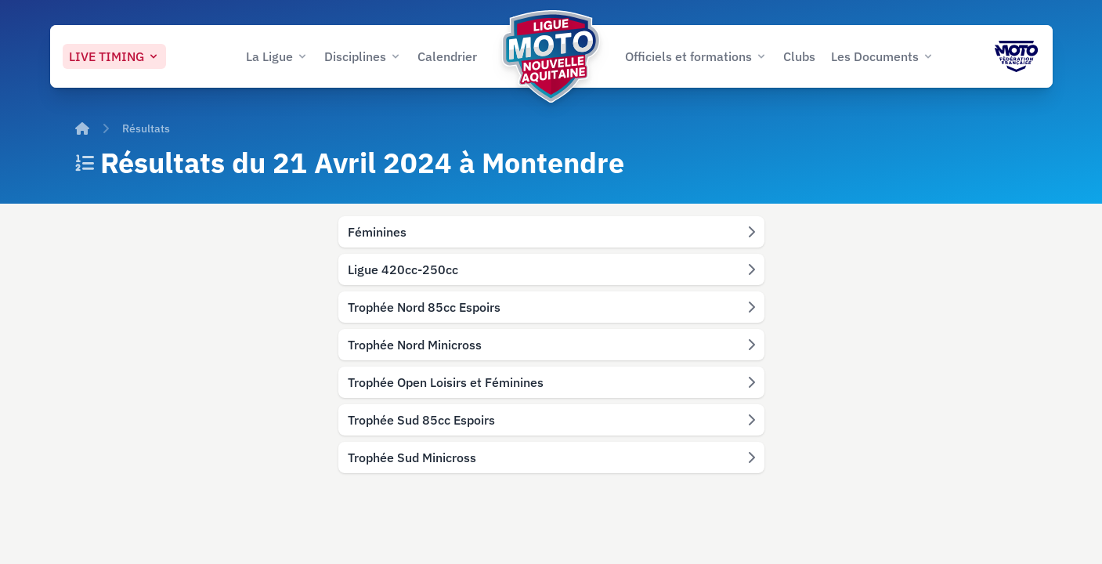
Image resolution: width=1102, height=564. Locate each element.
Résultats (146, 128)
